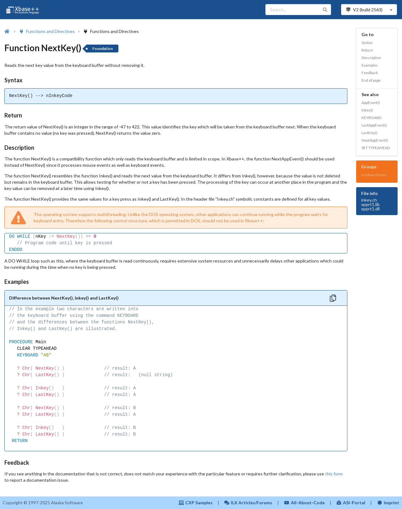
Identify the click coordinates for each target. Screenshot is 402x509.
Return (367, 50)
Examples (369, 65)
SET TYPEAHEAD (375, 147)
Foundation (102, 48)
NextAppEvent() (374, 140)
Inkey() (367, 110)
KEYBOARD (371, 117)
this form (334, 473)
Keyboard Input (374, 174)
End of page (371, 80)
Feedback (369, 72)
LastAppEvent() (374, 125)
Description (371, 57)
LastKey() (369, 132)
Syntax (366, 42)
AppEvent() (370, 102)
